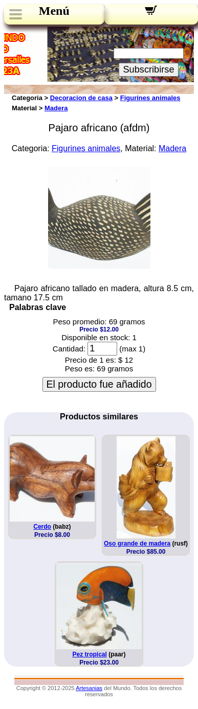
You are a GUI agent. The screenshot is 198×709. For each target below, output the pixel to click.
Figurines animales (150, 98)
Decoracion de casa (81, 98)
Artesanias (89, 688)
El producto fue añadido (99, 384)
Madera (56, 108)
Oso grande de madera (137, 543)
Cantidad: (69, 348)
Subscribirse (148, 69)
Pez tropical (89, 654)
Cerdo (42, 526)
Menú (54, 10)
